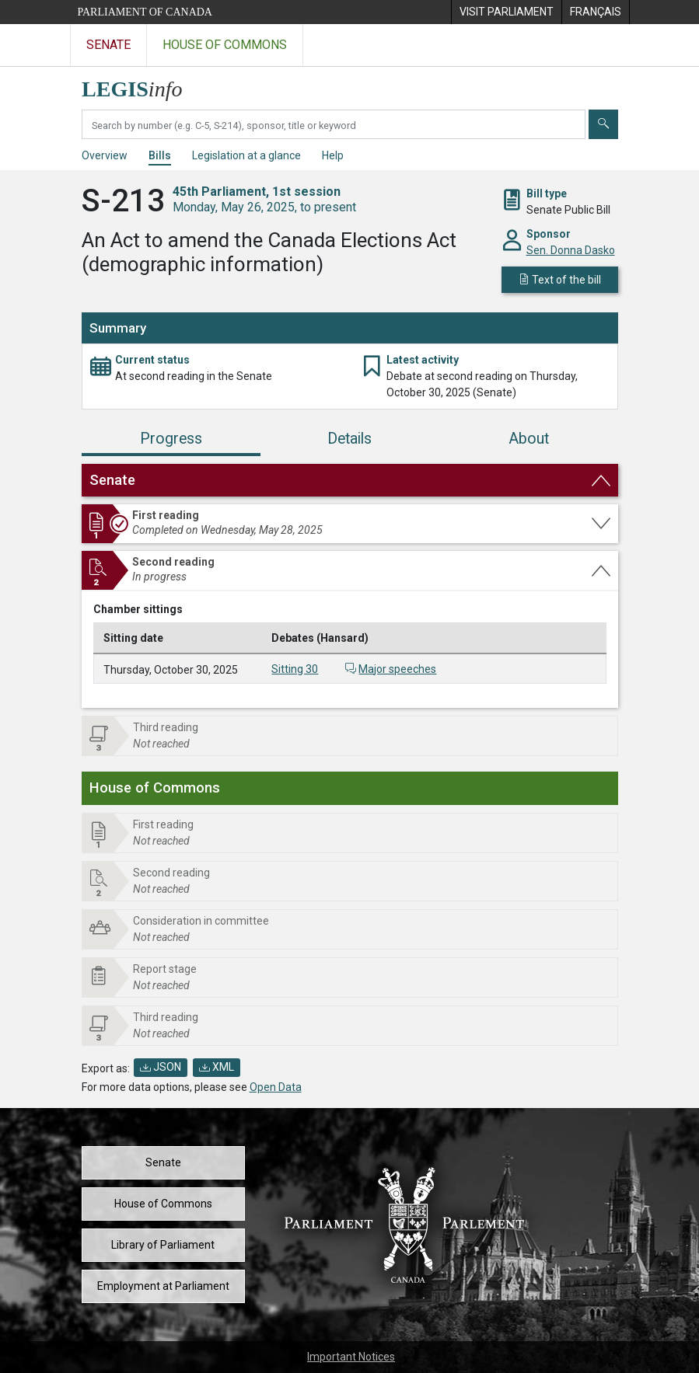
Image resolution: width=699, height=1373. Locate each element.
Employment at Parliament (163, 1286)
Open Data (276, 1087)
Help (333, 155)
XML (216, 1067)
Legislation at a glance (246, 155)
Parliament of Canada (145, 12)
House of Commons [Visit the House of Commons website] (225, 44)
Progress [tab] (171, 439)
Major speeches (397, 669)
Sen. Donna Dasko (570, 250)
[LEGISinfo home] (141, 85)
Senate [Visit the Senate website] (108, 44)
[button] (350, 480)
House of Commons (163, 1203)
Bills (160, 155)
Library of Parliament (163, 1245)
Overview (105, 155)
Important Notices (351, 1356)
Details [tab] (349, 439)
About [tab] (529, 439)
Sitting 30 (294, 669)
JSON (160, 1067)
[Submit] (603, 124)
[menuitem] (506, 12)
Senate (163, 1162)
